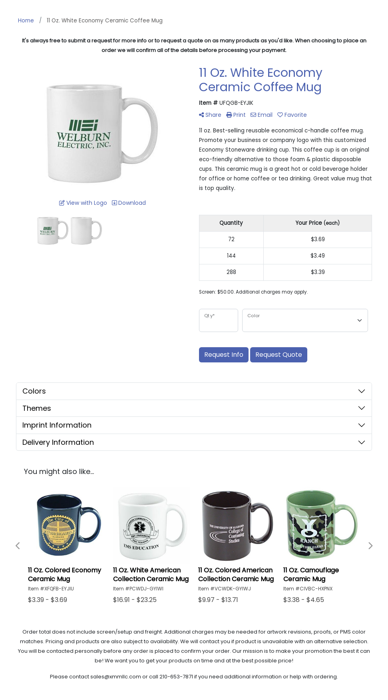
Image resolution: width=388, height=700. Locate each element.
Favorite (292, 115)
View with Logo (83, 203)
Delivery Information (58, 442)
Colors (34, 391)
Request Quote (278, 354)
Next (370, 546)
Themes (36, 408)
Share (210, 115)
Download (129, 203)
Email (262, 115)
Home (26, 20)
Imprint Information (57, 425)
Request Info (223, 354)
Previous (18, 546)
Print (236, 115)
